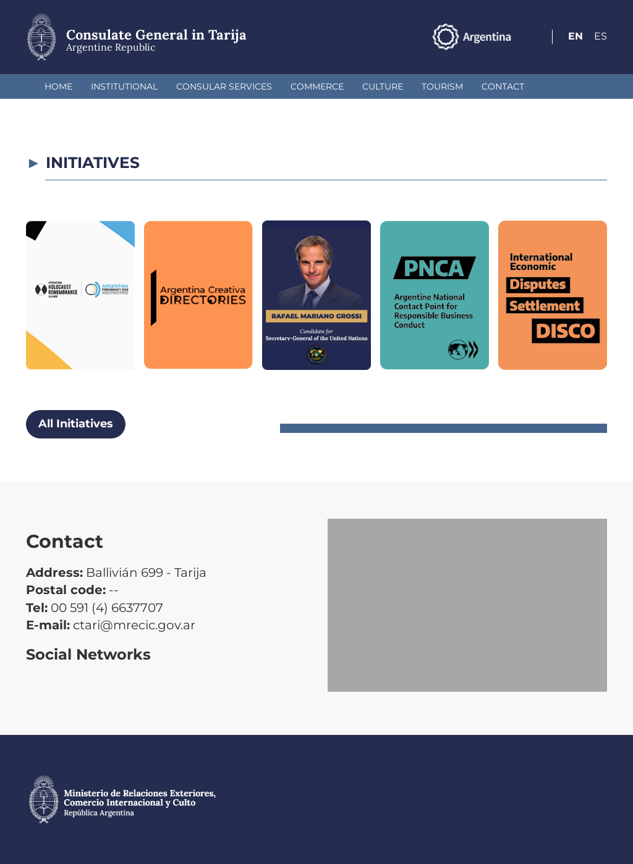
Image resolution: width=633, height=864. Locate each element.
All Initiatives (75, 423)
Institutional (124, 86)
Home (58, 86)
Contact (503, 86)
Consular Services (224, 86)
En (575, 36)
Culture (382, 86)
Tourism (442, 86)
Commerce (317, 86)
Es (600, 36)
